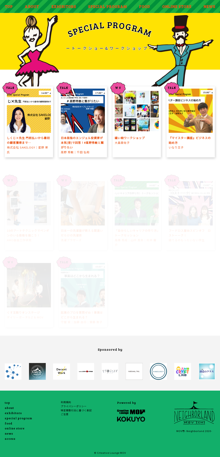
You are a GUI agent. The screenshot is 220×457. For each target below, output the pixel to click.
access (10, 439)
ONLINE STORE (176, 6)
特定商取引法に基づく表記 (76, 410)
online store (14, 428)
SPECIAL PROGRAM (107, 6)
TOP (9, 6)
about (9, 408)
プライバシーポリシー (74, 406)
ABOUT (32, 6)
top (7, 403)
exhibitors (13, 413)
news (9, 433)
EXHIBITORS (63, 6)
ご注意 (65, 414)
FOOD (144, 6)
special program (18, 418)
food (8, 423)
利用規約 (66, 402)
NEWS (209, 6)
